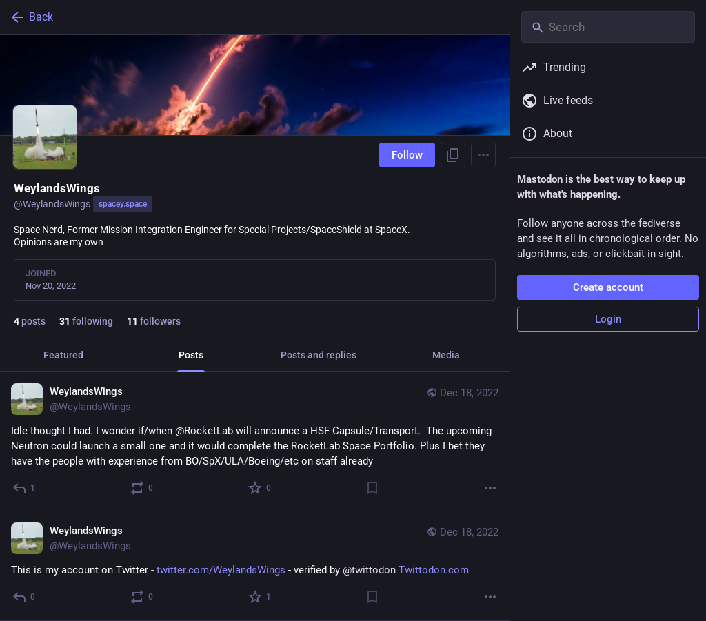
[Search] (608, 27)
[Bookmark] (372, 488)
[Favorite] (260, 488)
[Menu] (483, 155)
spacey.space (123, 204)
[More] (490, 488)
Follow (407, 155)
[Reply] (24, 488)
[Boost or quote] (142, 488)
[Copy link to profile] (453, 155)
